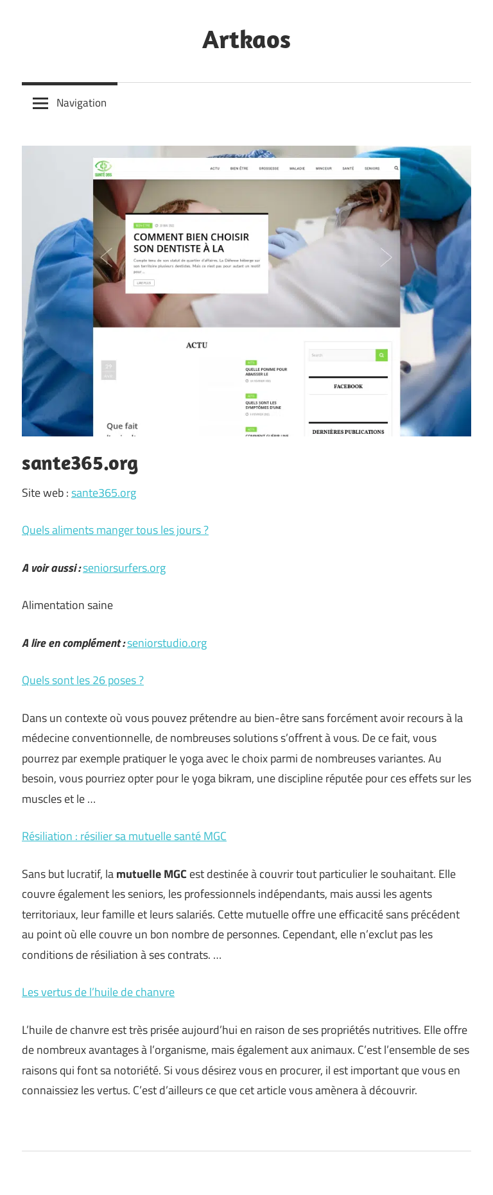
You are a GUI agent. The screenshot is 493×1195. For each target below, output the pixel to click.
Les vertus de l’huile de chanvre (98, 992)
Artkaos (246, 38)
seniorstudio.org (167, 642)
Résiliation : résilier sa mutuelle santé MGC (124, 836)
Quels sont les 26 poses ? (83, 680)
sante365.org (103, 492)
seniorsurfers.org (124, 567)
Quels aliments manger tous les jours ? (115, 529)
